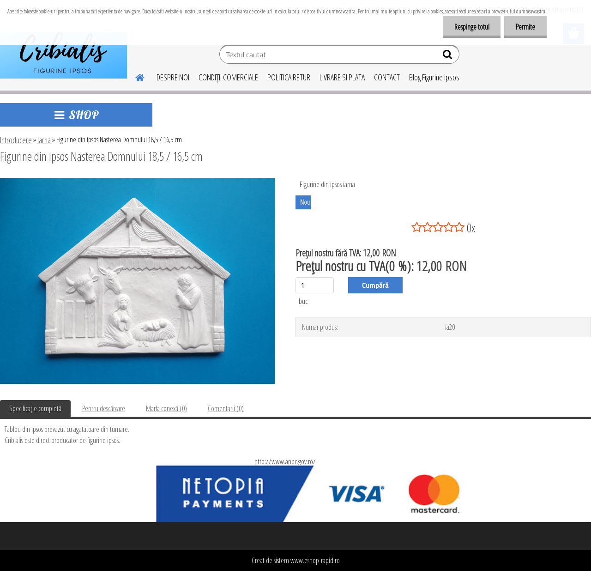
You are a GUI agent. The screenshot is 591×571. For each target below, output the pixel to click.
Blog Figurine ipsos (434, 77)
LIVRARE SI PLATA (342, 77)
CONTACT (387, 77)
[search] (448, 56)
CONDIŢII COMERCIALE (228, 77)
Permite (525, 27)
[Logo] (63, 55)
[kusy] (315, 285)
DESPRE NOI (173, 77)
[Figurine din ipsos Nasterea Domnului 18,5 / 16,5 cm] (137, 181)
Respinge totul (471, 27)
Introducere (16, 140)
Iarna (44, 140)
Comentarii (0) (226, 408)
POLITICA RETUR (288, 77)
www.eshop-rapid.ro (315, 560)
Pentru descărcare (103, 408)
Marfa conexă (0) (166, 408)
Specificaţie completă (35, 408)
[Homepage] (134, 76)
